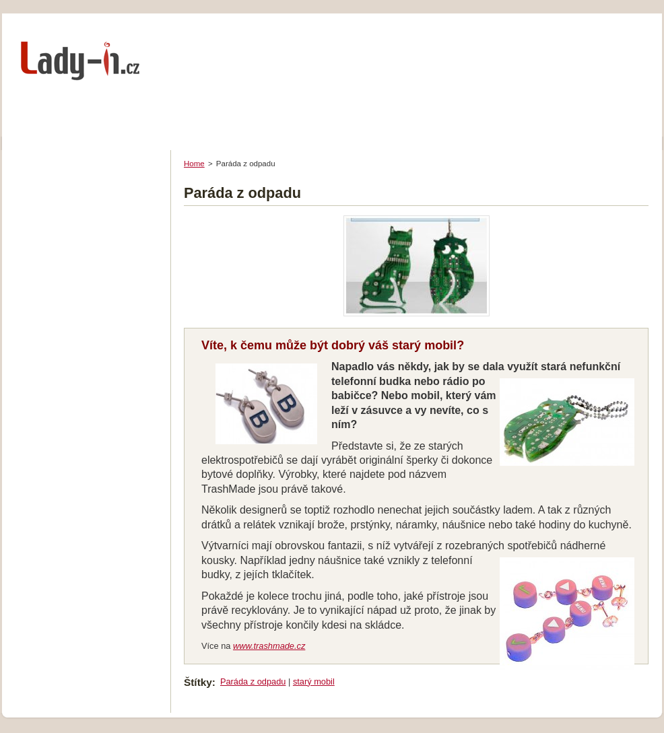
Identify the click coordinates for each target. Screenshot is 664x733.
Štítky (198, 682)
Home (194, 164)
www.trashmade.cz (269, 646)
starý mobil (314, 681)
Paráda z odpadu (253, 681)
